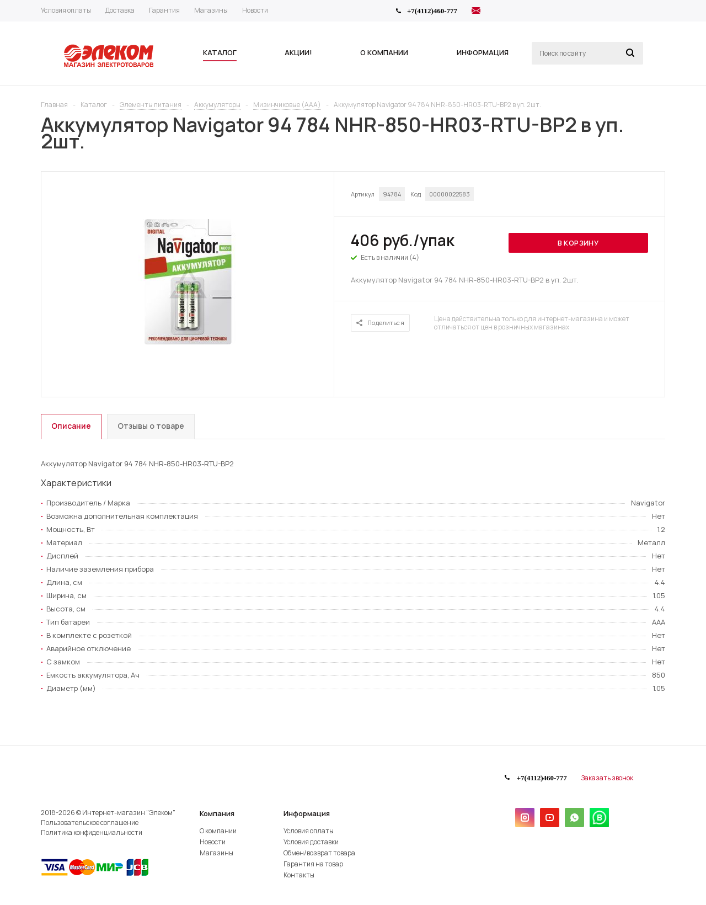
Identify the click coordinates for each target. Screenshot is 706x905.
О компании (218, 830)
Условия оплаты (309, 830)
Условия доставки (311, 842)
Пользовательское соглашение (89, 822)
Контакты (299, 875)
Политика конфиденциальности (91, 832)
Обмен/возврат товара (319, 853)
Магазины (216, 853)
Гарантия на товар (313, 864)
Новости (213, 842)
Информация (307, 813)
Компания (217, 813)
